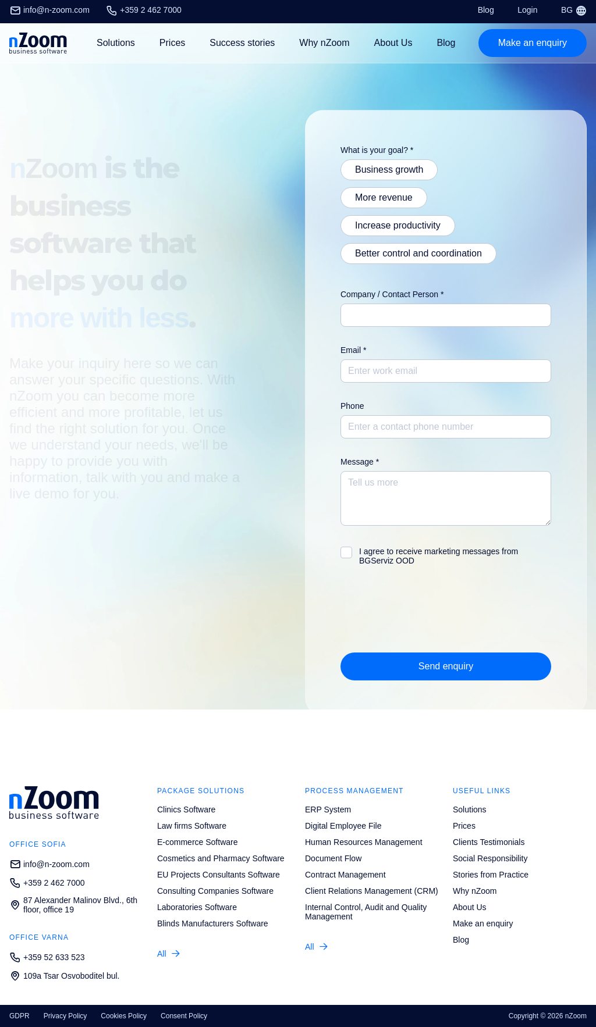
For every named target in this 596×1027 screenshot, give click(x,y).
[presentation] (428, 611)
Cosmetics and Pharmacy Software (221, 858)
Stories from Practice (490, 874)
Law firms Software (191, 825)
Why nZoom (324, 43)
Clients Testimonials (488, 842)
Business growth (389, 169)
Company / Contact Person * (392, 294)
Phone (352, 406)
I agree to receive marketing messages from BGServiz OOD (438, 556)
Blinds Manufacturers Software (212, 923)
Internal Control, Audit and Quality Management (366, 912)
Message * (359, 461)
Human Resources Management (364, 842)
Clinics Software (186, 809)
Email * (353, 350)
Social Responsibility (490, 858)
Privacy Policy (65, 1016)
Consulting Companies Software (215, 891)
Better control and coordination (418, 253)
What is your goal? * (376, 150)
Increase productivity (398, 225)
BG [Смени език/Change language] (574, 10)
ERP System (328, 809)
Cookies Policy (124, 1016)
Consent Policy (184, 1016)
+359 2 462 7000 (144, 10)
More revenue (384, 197)
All (161, 953)
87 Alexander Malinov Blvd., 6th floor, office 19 (73, 905)
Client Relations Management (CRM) (371, 891)
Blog (486, 10)
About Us (393, 43)
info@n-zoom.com (49, 10)
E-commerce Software (197, 842)
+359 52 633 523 (47, 957)
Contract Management (345, 874)
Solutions (470, 809)
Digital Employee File (343, 825)
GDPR (19, 1016)
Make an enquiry (483, 923)
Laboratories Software (197, 907)
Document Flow (333, 858)
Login (527, 10)
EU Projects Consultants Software (218, 874)
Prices (172, 43)
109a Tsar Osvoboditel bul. (64, 976)
